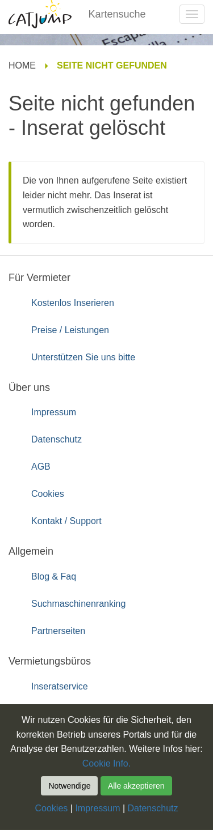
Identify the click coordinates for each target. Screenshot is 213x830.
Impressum (53, 412)
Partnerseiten (58, 631)
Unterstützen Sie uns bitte (83, 357)
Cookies (47, 494)
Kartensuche (117, 14)
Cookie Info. (106, 763)
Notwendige (69, 785)
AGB (41, 466)
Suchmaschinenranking (78, 603)
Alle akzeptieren (136, 785)
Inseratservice (59, 686)
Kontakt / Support (66, 521)
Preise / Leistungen (70, 330)
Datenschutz (56, 439)
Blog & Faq (53, 576)
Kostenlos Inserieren (72, 303)
